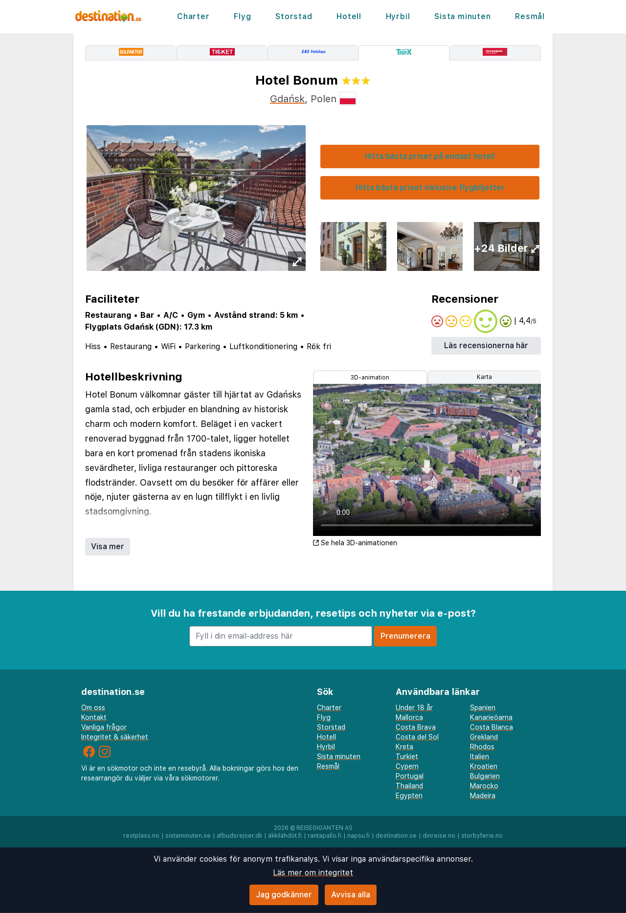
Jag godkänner (284, 894)
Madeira (482, 796)
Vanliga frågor (104, 727)
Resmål (530, 16)
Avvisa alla (350, 894)
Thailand (409, 786)
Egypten (409, 796)
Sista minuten (462, 16)
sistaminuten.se (188, 835)
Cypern (407, 766)
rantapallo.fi (324, 835)
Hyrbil (398, 16)
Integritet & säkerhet (114, 737)
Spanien (482, 708)
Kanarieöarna (491, 717)
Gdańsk (287, 99)
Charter (193, 16)
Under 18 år (414, 708)
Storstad (293, 16)
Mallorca (409, 717)
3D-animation (370, 377)
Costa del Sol (417, 737)
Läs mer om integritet (313, 872)
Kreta (404, 747)
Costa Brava (416, 727)
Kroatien (483, 766)
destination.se (396, 835)
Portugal (410, 776)
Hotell (348, 16)
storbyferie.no (482, 835)
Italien (479, 756)
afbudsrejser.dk (239, 835)
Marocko (484, 786)
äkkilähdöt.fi (285, 835)
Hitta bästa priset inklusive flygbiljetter (430, 187)
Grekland (484, 737)
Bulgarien (485, 776)
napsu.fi (358, 835)
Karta (484, 377)
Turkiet (407, 756)
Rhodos (482, 747)
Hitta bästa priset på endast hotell (430, 156)
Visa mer (107, 546)
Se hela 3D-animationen (355, 543)
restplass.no (141, 835)
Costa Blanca (491, 727)
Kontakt (94, 717)
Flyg (242, 16)
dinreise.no (439, 835)
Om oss (93, 708)
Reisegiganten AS (324, 827)
